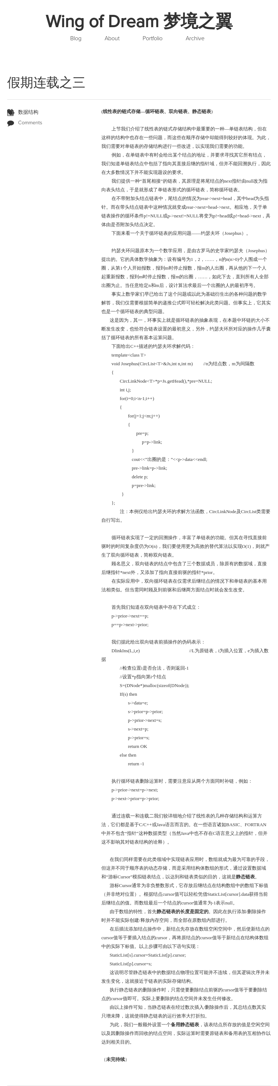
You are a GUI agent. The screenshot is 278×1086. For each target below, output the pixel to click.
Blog (75, 38)
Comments (30, 123)
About (112, 38)
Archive (195, 38)
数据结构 (28, 112)
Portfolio (153, 38)
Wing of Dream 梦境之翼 (139, 21)
